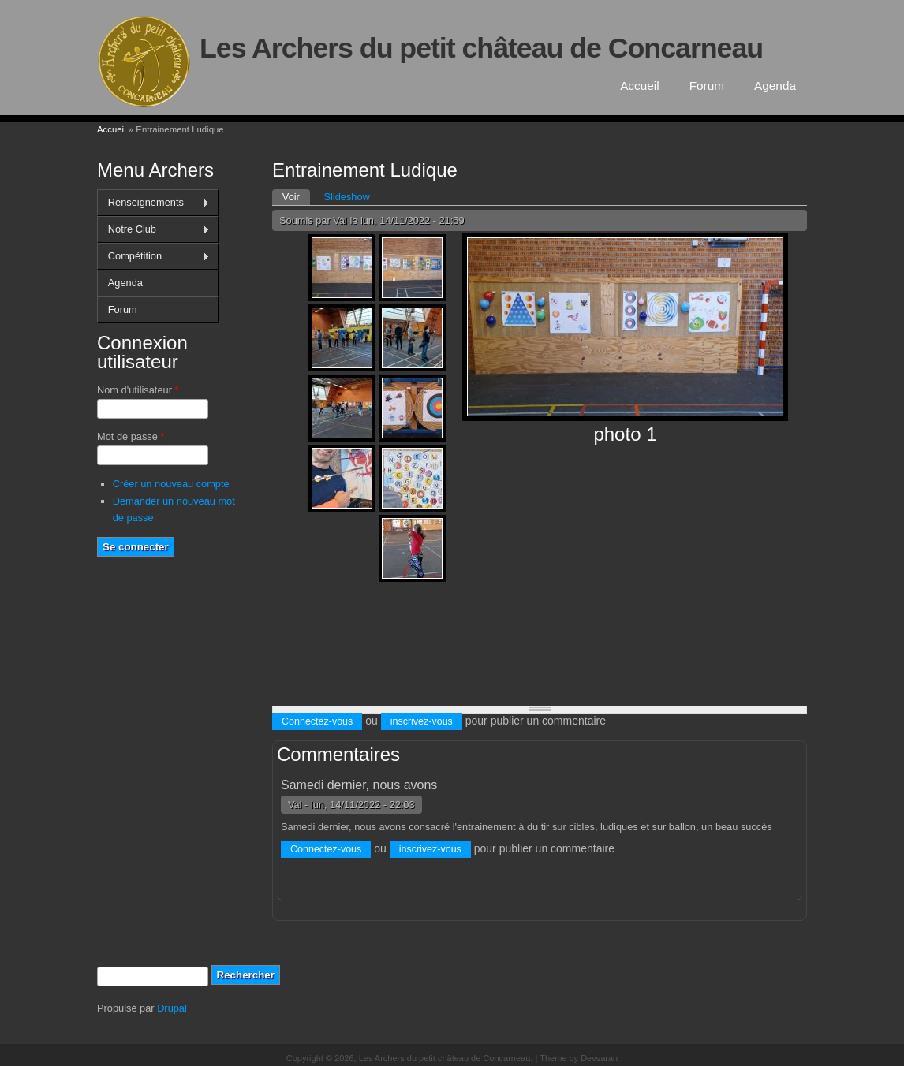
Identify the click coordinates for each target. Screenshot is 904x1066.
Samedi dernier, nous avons (359, 785)
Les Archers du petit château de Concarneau (481, 48)
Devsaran (599, 1058)
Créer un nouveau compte (171, 484)
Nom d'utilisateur (137, 390)
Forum (706, 85)
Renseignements (153, 202)
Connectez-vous (317, 721)
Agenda (775, 85)
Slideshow (346, 197)
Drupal (172, 1008)
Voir (296, 196)
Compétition (153, 256)
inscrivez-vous (421, 721)
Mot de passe (130, 436)
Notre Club (153, 229)
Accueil (639, 85)
